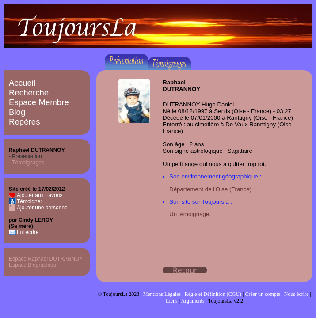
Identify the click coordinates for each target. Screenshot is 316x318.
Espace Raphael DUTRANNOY (46, 259)
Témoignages (28, 162)
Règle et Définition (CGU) (213, 294)
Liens (172, 301)
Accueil (22, 82)
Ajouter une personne (42, 207)
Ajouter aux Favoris (39, 195)
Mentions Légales (162, 294)
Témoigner (29, 201)
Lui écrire (27, 232)
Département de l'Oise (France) (210, 189)
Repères (24, 121)
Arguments (192, 301)
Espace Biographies (32, 265)
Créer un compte (262, 294)
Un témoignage (189, 214)
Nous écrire (296, 294)
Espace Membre (39, 102)
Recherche (29, 92)
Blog (17, 112)
